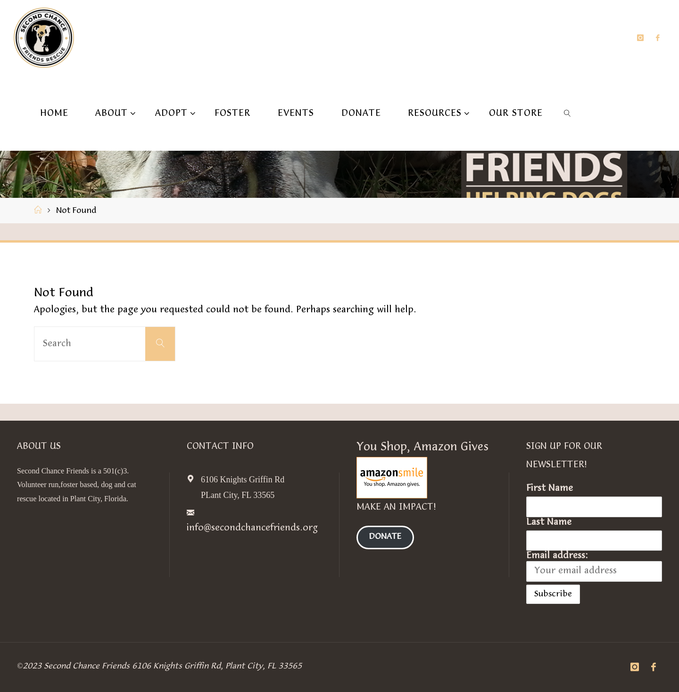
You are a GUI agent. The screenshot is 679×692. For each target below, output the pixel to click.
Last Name (548, 522)
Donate (385, 537)
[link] (567, 113)
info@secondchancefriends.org (252, 528)
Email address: (594, 566)
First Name (549, 488)
